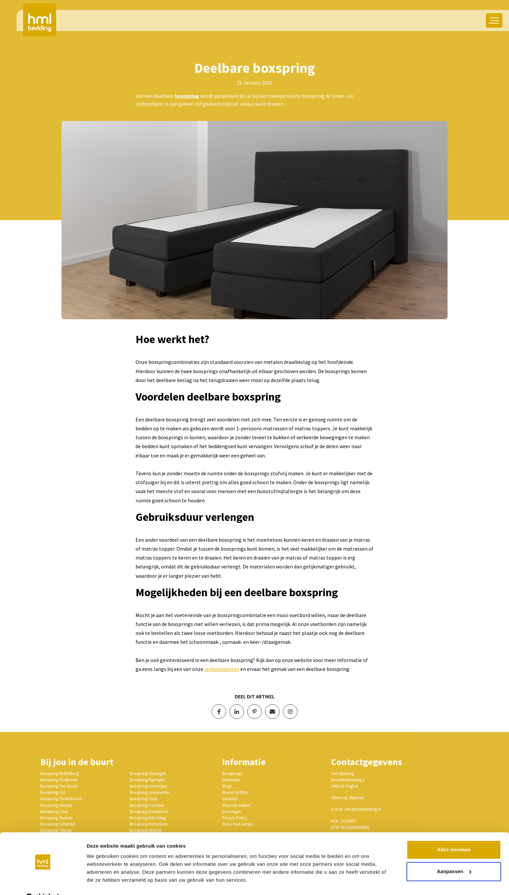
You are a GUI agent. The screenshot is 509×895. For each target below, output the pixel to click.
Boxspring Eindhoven (59, 779)
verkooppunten (221, 669)
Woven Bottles (235, 792)
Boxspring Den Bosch (59, 786)
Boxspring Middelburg (59, 773)
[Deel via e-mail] (272, 711)
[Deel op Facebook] (219, 711)
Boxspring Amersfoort (149, 811)
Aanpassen (454, 855)
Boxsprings (232, 773)
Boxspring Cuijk (143, 798)
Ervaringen (231, 811)
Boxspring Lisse (53, 811)
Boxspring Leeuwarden (150, 792)
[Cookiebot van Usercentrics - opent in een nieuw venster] (43, 882)
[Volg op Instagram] (290, 711)
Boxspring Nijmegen (147, 779)
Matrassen (231, 779)
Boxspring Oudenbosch (61, 798)
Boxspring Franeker (147, 805)
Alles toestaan (454, 833)
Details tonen (102, 882)
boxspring (187, 96)
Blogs (227, 786)
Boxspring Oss (52, 792)
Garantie (229, 798)
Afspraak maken (236, 805)
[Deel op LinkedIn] (236, 711)
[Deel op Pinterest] (254, 711)
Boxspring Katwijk (56, 805)
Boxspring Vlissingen (148, 773)
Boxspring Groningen (148, 786)
